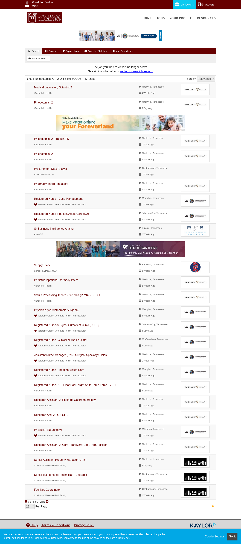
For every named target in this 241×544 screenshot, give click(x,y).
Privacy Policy (84, 525)
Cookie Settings (215, 536)
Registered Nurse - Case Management (58, 198)
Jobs (160, 18)
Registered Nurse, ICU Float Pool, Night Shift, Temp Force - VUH (75, 384)
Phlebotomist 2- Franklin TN (51, 138)
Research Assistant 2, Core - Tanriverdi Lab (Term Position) (71, 444)
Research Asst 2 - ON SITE (51, 414)
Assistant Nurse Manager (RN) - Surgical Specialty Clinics (70, 355)
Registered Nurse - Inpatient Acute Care (59, 369)
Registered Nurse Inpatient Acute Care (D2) (61, 213)
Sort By (191, 78)
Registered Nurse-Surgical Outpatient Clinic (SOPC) (67, 325)
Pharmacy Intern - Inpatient (51, 183)
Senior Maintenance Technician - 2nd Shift (60, 474)
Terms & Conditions (55, 525)
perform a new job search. (136, 71)
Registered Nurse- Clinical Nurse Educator (60, 339)
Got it (232, 536)
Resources (206, 18)
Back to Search (38, 58)
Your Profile (181, 18)
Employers (206, 4)
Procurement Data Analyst (50, 168)
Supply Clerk (42, 265)
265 (42, 501)
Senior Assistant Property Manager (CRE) (60, 459)
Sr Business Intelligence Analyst (54, 228)
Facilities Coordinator (47, 489)
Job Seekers (184, 4)
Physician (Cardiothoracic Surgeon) (56, 310)
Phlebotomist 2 (43, 102)
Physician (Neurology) (48, 429)
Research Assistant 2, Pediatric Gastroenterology (65, 399)
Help (32, 525)
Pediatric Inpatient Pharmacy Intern (56, 280)
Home (147, 18)
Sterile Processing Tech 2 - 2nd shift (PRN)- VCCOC (67, 295)
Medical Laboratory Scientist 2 (53, 87)
